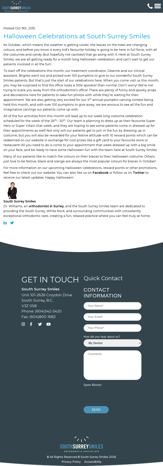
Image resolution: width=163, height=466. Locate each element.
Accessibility (92, 461)
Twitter (139, 173)
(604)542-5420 (48, 311)
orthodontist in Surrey (46, 206)
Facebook (101, 173)
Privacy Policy (71, 461)
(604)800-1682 (42, 317)
